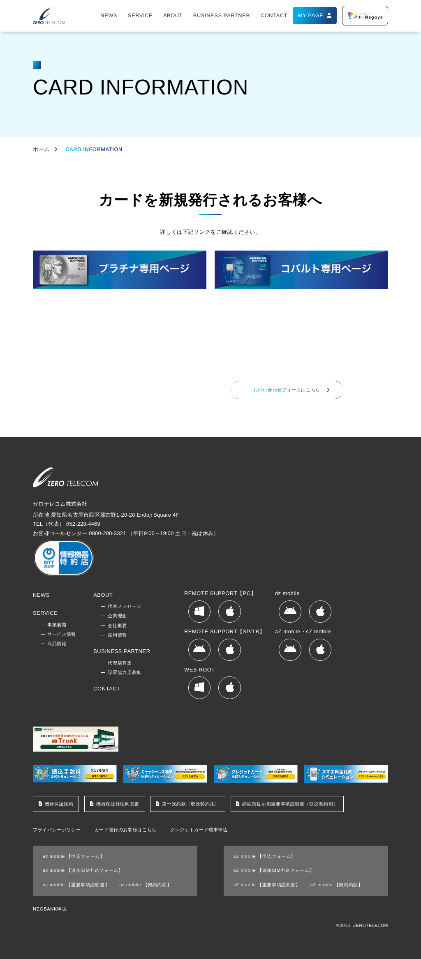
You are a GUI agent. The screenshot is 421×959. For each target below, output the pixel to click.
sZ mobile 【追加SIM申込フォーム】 (274, 870)
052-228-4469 (265, 363)
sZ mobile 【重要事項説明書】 (267, 884)
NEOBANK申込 (50, 908)
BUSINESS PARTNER (221, 15)
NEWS (108, 15)
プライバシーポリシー (57, 830)
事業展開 (57, 624)
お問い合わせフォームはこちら (286, 389)
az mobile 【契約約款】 (145, 884)
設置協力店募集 (124, 672)
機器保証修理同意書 (117, 803)
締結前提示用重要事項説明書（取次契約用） (290, 803)
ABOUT (173, 15)
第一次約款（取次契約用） (191, 803)
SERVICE (140, 15)
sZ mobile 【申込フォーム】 (265, 856)
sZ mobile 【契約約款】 (336, 884)
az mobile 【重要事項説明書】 (76, 884)
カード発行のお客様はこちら (126, 830)
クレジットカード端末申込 (199, 830)
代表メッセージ (124, 606)
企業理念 (117, 615)
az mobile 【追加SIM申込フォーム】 (83, 870)
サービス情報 (61, 634)
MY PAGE (311, 15)
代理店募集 (120, 662)
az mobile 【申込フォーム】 (74, 856)
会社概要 (117, 625)
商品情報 (57, 643)
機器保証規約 (59, 803)
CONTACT (274, 15)
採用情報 (117, 634)
